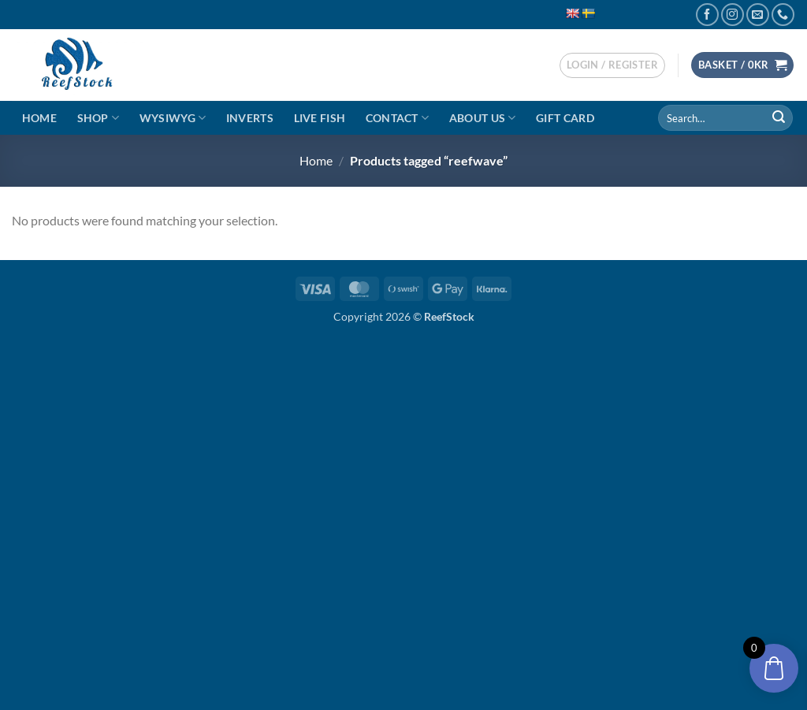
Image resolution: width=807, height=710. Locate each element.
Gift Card (565, 118)
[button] (612, 65)
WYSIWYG (172, 117)
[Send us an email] (757, 14)
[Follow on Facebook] (707, 14)
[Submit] (778, 118)
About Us (482, 117)
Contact (398, 117)
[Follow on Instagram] (732, 14)
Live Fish (320, 118)
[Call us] (783, 14)
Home (39, 118)
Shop (98, 117)
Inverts (249, 118)
